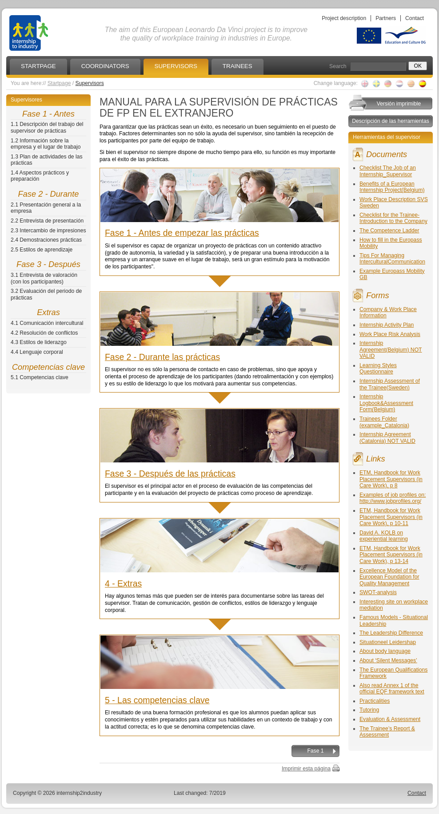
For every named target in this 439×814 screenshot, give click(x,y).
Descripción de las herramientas (390, 121)
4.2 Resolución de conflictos (44, 333)
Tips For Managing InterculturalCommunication (392, 258)
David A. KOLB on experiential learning (383, 536)
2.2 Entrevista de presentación (47, 221)
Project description (344, 18)
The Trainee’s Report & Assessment (387, 731)
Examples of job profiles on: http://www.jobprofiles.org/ (392, 498)
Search (338, 66)
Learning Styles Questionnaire (378, 368)
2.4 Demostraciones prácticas (46, 240)
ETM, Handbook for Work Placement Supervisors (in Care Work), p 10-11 (391, 516)
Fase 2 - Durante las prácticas (162, 357)
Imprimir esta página (306, 768)
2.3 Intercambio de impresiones (48, 230)
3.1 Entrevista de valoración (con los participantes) (44, 278)
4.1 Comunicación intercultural (47, 323)
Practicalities (374, 701)
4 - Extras (123, 583)
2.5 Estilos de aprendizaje (41, 250)
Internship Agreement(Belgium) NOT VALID (390, 349)
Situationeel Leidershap (387, 642)
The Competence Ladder (389, 230)
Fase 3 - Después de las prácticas (170, 473)
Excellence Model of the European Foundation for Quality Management (389, 577)
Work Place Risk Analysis (389, 334)
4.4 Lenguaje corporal (37, 352)
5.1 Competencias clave (39, 377)
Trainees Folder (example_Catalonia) (384, 422)
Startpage (59, 83)
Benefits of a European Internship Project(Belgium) (392, 187)
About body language (385, 651)
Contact (414, 18)
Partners (385, 18)
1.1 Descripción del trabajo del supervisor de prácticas (47, 127)
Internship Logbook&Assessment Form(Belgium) (386, 403)
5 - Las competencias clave (157, 700)
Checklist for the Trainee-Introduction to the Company (393, 218)
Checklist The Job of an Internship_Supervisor (387, 171)
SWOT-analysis (378, 592)
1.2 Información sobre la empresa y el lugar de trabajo (45, 144)
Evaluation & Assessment (389, 719)
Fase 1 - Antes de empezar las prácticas (182, 233)
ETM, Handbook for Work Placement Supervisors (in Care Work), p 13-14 (391, 554)
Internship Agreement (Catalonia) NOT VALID (387, 437)
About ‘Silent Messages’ (388, 660)
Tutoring (369, 710)
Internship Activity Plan (386, 325)
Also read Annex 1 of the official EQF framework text (391, 688)
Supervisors (90, 83)
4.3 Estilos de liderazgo (39, 342)
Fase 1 (315, 751)
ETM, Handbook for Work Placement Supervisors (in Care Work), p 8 (391, 479)
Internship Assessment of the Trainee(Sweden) (389, 384)
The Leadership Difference (391, 633)
